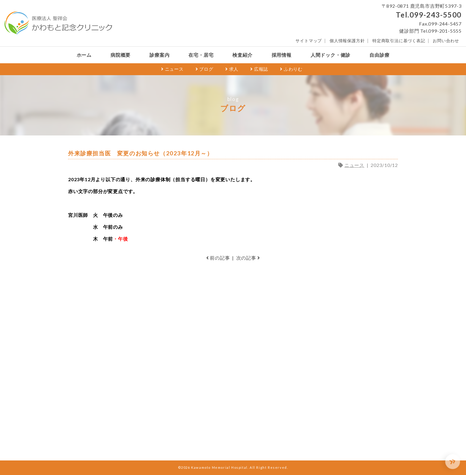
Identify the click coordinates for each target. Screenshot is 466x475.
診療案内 (159, 55)
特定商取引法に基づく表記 (398, 40)
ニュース (172, 69)
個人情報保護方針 (347, 40)
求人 (231, 69)
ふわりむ (291, 69)
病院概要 (120, 55)
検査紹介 (242, 55)
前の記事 (218, 258)
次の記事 (248, 258)
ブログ (204, 69)
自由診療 (379, 55)
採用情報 (282, 55)
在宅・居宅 (200, 55)
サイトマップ (308, 40)
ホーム (84, 55)
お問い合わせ (446, 40)
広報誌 (259, 69)
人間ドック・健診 (330, 55)
